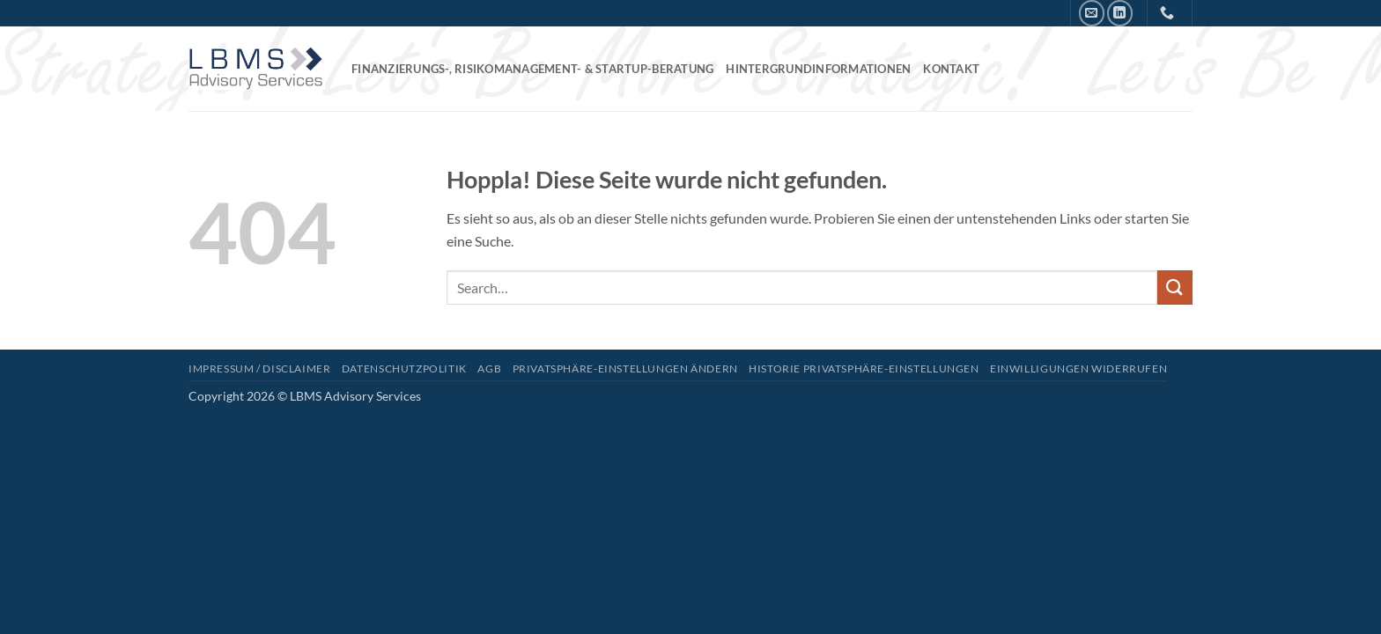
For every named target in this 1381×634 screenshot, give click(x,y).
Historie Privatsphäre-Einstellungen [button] (864, 368)
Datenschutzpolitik (404, 368)
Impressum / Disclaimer (259, 368)
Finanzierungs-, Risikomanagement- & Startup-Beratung (532, 69)
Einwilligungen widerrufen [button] (1078, 368)
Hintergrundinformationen (818, 69)
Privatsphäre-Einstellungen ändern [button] (625, 368)
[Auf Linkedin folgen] (1120, 13)
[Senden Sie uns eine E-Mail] (1091, 13)
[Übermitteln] (1175, 287)
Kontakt (951, 69)
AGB (489, 368)
